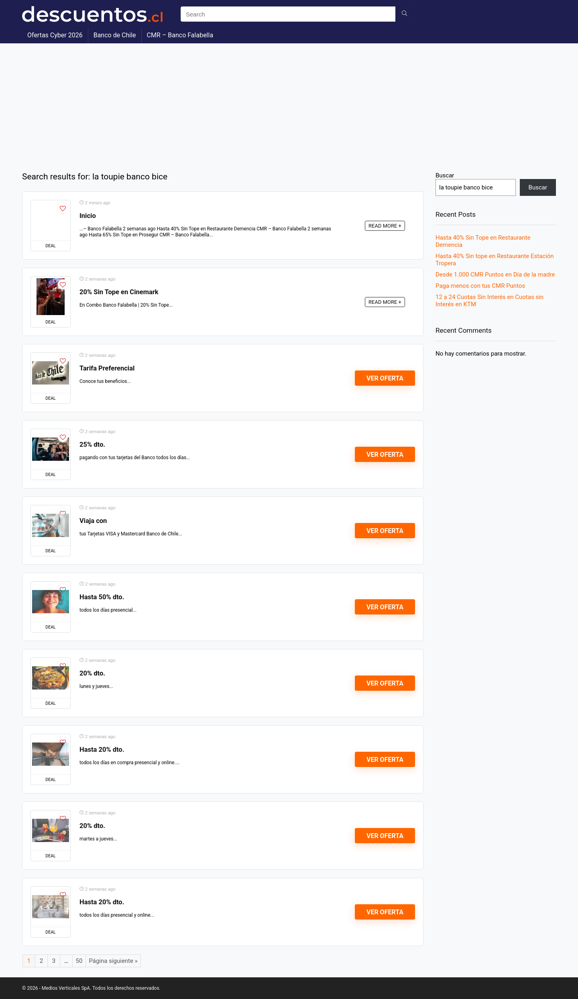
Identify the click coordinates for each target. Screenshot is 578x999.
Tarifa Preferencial (106, 368)
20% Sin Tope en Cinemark (119, 292)
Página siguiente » (113, 960)
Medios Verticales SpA (66, 988)
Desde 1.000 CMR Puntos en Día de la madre (495, 274)
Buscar (445, 175)
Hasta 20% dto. (101, 749)
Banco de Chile (115, 35)
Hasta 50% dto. (101, 597)
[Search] (404, 14)
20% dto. (92, 673)
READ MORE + (384, 226)
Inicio (87, 216)
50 (79, 960)
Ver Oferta (384, 378)
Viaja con (93, 521)
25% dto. (92, 444)
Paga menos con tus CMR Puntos (480, 285)
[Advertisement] (289, 103)
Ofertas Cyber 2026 (55, 35)
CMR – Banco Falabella (180, 35)
